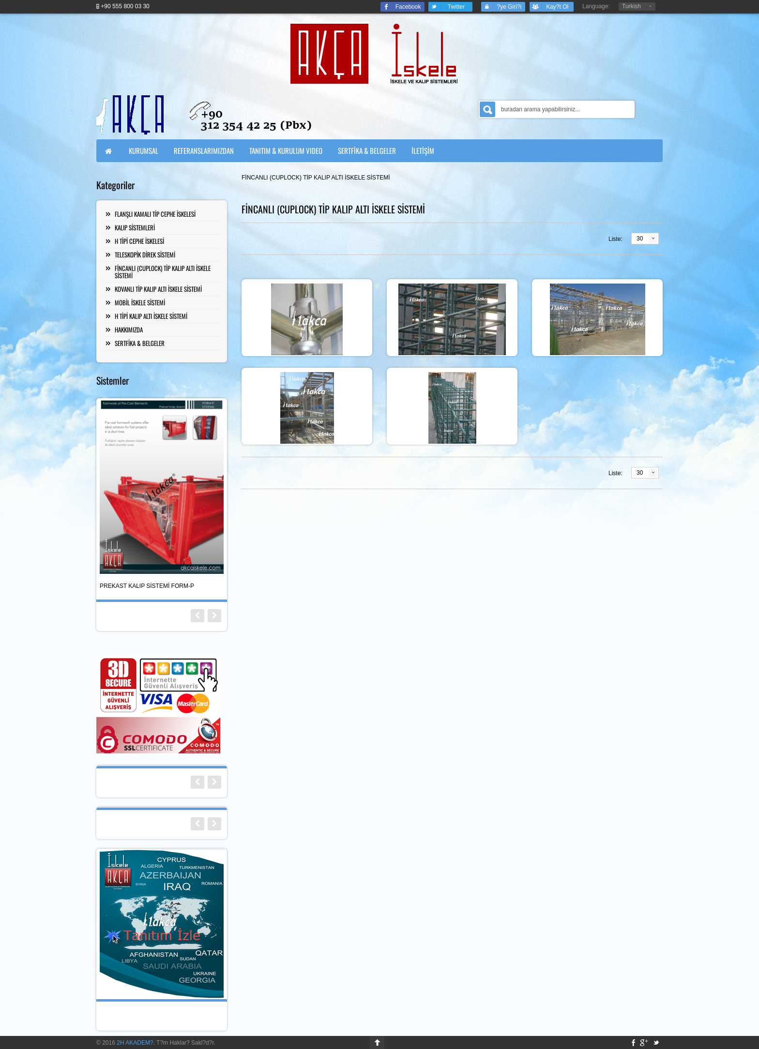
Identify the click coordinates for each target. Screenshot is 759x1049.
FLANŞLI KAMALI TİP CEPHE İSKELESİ (155, 214)
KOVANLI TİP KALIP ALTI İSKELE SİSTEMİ (158, 289)
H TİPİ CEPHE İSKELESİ (139, 241)
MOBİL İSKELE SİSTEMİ (140, 302)
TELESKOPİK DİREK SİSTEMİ (145, 254)
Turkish (631, 6)
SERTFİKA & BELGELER (140, 343)
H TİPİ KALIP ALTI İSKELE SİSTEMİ (151, 316)
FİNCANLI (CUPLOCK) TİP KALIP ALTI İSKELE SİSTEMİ (163, 271)
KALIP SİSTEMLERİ (135, 227)
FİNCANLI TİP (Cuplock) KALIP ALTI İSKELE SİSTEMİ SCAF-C (153, 586)
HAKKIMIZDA (129, 329)
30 (640, 238)
